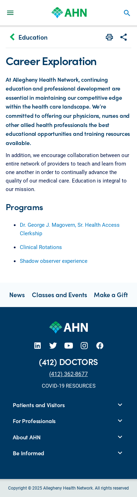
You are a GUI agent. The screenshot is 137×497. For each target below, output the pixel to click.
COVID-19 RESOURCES (69, 385)
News (17, 294)
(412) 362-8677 (68, 373)
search (127, 13)
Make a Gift (111, 294)
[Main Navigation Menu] (10, 12)
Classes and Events (59, 294)
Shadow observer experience (53, 260)
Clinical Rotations (41, 246)
